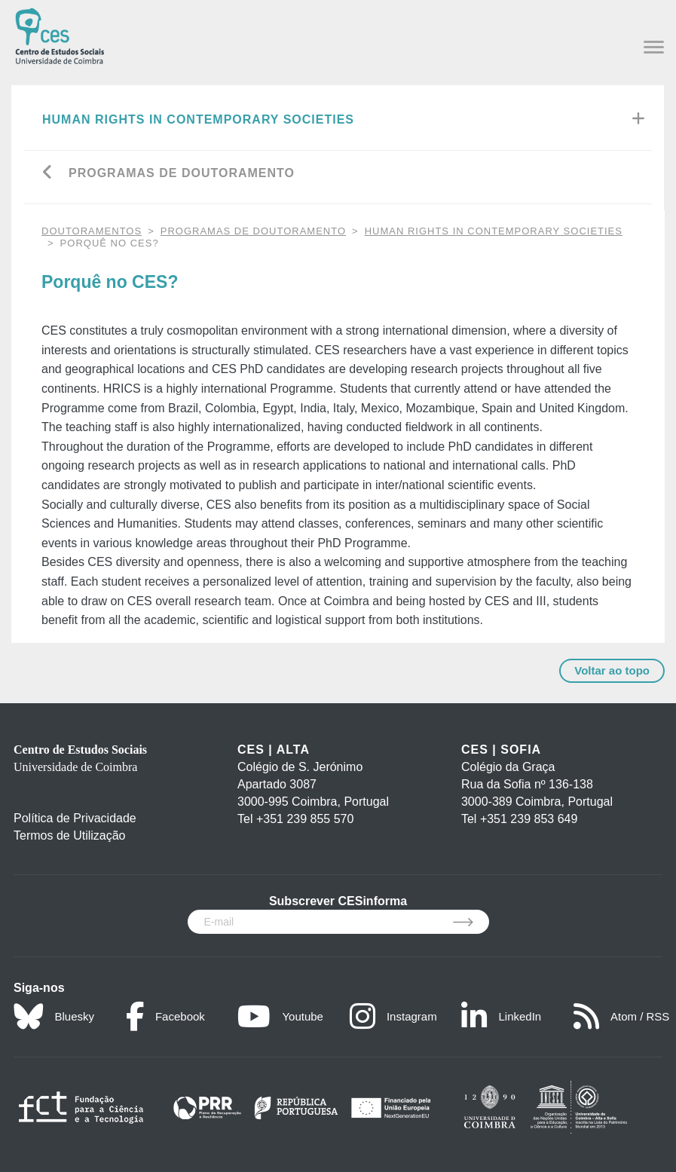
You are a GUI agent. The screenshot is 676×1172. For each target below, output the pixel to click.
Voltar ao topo (612, 670)
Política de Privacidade (75, 818)
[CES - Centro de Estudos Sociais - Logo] (59, 34)
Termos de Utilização (70, 835)
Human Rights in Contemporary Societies (198, 119)
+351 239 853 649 (528, 818)
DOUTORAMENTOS (91, 231)
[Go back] (48, 174)
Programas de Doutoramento (182, 173)
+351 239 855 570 (304, 818)
